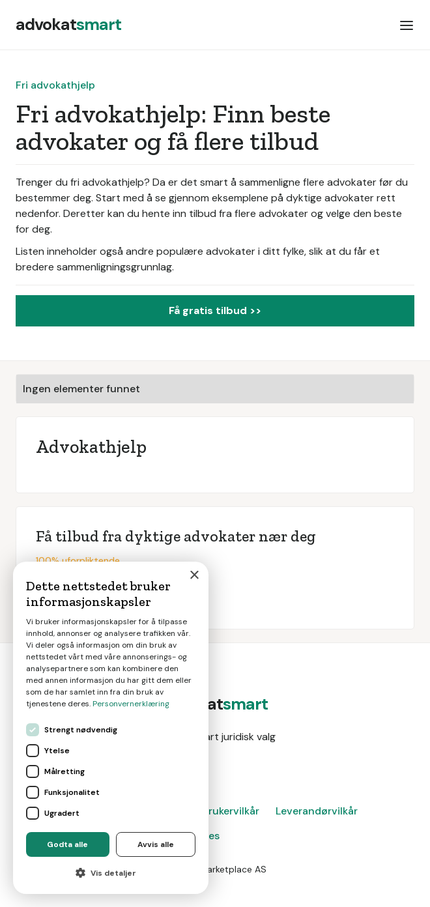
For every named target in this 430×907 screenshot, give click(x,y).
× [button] (194, 576)
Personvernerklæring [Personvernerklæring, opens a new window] (131, 703)
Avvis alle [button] (155, 844)
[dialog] (110, 728)
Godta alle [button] (67, 844)
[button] (406, 24)
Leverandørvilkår (317, 811)
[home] (68, 25)
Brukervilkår (230, 811)
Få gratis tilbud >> (215, 310)
